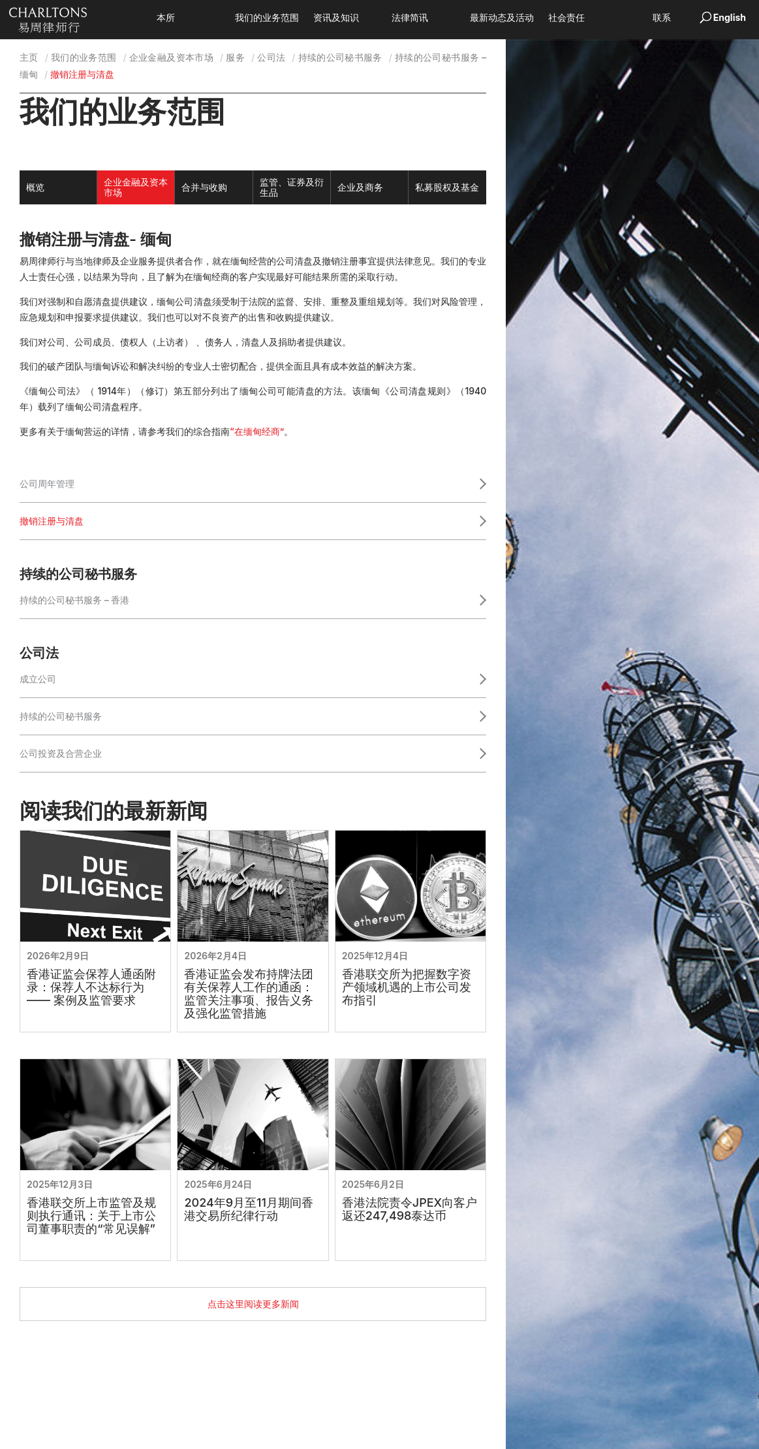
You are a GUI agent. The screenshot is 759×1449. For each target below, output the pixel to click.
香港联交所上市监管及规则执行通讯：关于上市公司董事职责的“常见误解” (91, 1215)
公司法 (271, 57)
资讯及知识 (356, 18)
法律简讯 (429, 18)
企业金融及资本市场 (171, 57)
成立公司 (38, 678)
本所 (185, 18)
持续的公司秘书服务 (340, 57)
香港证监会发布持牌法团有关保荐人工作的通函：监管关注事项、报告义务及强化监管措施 (248, 994)
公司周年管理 (47, 483)
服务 (235, 57)
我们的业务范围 (286, 18)
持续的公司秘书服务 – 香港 (74, 599)
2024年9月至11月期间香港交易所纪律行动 (248, 1209)
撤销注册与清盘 (52, 520)
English (729, 17)
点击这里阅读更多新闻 (253, 1303)
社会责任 (586, 18)
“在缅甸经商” (257, 431)
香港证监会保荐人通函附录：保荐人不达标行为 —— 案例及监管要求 (91, 987)
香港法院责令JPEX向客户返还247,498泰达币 (409, 1209)
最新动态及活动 (521, 18)
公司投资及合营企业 (61, 753)
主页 (29, 57)
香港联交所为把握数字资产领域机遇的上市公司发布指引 (406, 987)
